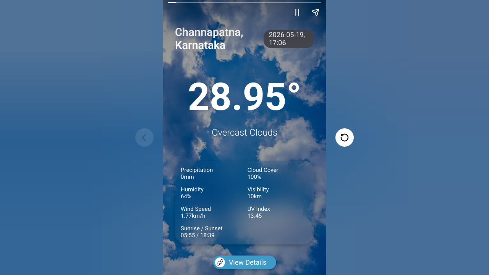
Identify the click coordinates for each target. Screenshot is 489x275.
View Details (240, 262)
